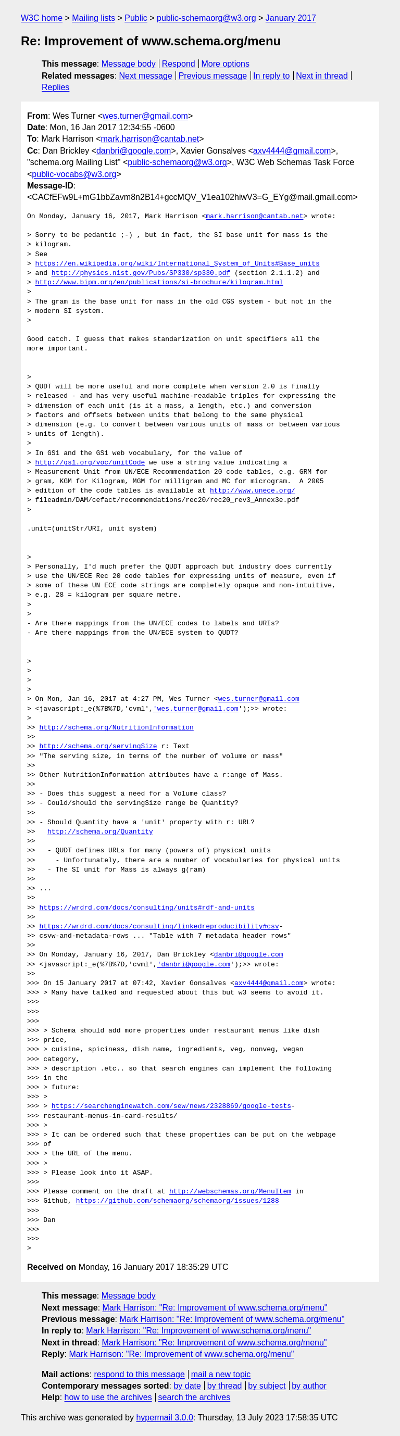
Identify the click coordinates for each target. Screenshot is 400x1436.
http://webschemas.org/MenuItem (230, 1191)
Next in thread (322, 75)
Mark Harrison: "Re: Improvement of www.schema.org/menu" (215, 1307)
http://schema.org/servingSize (98, 746)
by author (309, 1385)
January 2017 (291, 18)
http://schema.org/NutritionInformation (116, 728)
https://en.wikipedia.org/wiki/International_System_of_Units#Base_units (177, 264)
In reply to (271, 75)
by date (187, 1385)
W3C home (42, 18)
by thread (224, 1385)
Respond (178, 63)
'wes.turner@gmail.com (196, 709)
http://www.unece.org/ (252, 491)
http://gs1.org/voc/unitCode (90, 463)
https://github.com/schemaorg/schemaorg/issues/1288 (177, 1201)
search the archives (194, 1397)
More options (226, 63)
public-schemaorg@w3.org (206, 18)
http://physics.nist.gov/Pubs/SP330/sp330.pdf (141, 273)
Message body (129, 63)
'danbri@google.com (193, 964)
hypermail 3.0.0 (164, 1417)
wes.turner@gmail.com (145, 115)
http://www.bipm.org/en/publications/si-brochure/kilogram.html (159, 282)
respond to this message (139, 1374)
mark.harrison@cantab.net (150, 138)
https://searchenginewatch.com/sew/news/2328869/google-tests (171, 1106)
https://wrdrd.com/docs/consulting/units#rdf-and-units (146, 908)
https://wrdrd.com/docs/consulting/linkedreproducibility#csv (159, 926)
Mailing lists (93, 18)
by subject (266, 1385)
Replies (55, 87)
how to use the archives (108, 1397)
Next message (145, 75)
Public (135, 18)
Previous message (213, 75)
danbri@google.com (133, 150)
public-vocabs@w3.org (74, 174)
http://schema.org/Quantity (100, 832)
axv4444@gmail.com (292, 150)
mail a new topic (221, 1374)
